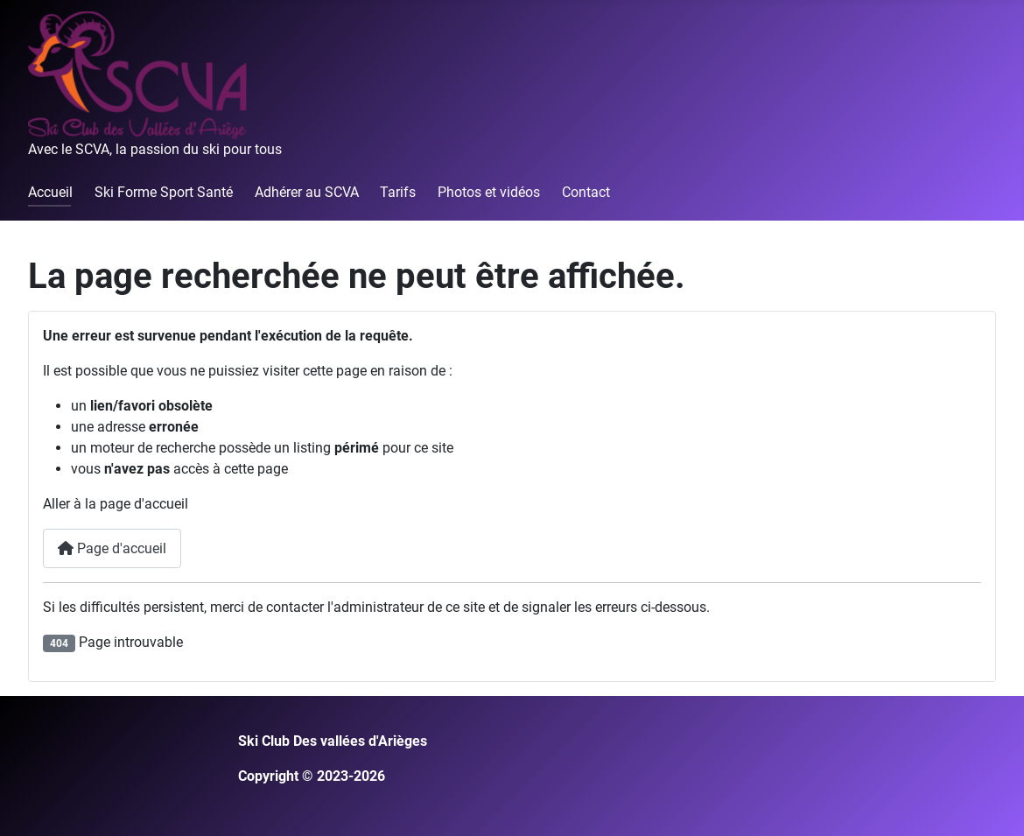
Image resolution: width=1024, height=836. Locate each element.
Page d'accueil (112, 548)
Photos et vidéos (489, 192)
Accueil (50, 192)
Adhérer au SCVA (307, 192)
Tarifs (398, 192)
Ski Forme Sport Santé (164, 192)
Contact (586, 192)
